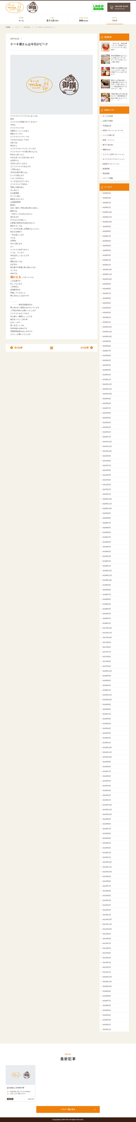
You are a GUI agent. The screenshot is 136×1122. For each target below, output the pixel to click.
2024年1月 (107, 322)
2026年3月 (107, 198)
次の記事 (85, 348)
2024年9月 (107, 284)
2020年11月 (107, 504)
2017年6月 (107, 657)
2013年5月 (107, 838)
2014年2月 (107, 795)
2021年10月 (107, 451)
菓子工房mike (108, 145)
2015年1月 (107, 743)
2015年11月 (107, 695)
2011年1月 (107, 972)
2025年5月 (107, 246)
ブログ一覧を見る (68, 1109)
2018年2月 (107, 618)
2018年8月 (107, 590)
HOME (8, 27)
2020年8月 (107, 518)
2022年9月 (107, 399)
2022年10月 (107, 394)
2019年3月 (107, 556)
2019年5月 (107, 547)
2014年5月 (107, 781)
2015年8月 (107, 709)
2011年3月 (107, 962)
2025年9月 (107, 226)
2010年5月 (107, 1010)
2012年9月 (107, 876)
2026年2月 (107, 203)
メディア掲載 (108, 178)
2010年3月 (107, 1020)
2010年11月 (107, 981)
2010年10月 (107, 986)
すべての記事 (108, 116)
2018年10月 (107, 580)
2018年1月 (107, 623)
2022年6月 (107, 413)
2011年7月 (107, 943)
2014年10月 (107, 757)
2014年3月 (107, 790)
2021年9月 (107, 456)
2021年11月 (107, 446)
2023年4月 (107, 365)
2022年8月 (107, 403)
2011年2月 (107, 967)
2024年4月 (107, 308)
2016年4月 (107, 685)
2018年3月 (107, 614)
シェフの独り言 (109, 135)
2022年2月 (107, 432)
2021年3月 (107, 485)
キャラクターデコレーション (114, 159)
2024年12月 (107, 269)
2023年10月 (107, 336)
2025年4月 (107, 250)
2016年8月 (107, 676)
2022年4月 (107, 422)
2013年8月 (107, 824)
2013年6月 (107, 833)
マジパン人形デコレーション (114, 154)
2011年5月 (107, 953)
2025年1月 (107, 265)
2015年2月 (107, 738)
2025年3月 (107, 255)
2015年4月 (107, 728)
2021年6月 (107, 470)
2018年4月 (107, 609)
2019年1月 (107, 566)
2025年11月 (107, 217)
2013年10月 (107, 814)
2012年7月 (107, 886)
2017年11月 (107, 633)
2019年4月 (107, 551)
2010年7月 (107, 1001)
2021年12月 (107, 442)
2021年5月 (107, 475)
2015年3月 (107, 733)
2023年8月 (107, 346)
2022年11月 (107, 389)
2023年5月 (107, 360)
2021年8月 (107, 461)
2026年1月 (107, 207)
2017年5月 (107, 661)
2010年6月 (107, 1005)
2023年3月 (107, 370)
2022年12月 (107, 384)
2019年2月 (107, 561)
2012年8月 (107, 881)
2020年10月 (107, 508)
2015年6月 (107, 719)
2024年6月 (107, 298)
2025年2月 (107, 260)
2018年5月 (107, 604)
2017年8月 (107, 647)
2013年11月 (107, 809)
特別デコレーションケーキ (113, 130)
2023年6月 (107, 355)
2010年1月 (107, 1029)
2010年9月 (107, 991)
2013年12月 (107, 805)
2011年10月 (107, 929)
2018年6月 (107, 599)
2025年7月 (107, 236)
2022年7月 (107, 408)
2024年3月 (107, 312)
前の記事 (18, 348)
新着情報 (27, 27)
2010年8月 (107, 996)
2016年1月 (107, 690)
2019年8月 (107, 532)
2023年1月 (107, 379)
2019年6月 (107, 542)
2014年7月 (107, 771)
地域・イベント (109, 140)
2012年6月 (107, 891)
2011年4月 (107, 958)
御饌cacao (107, 149)
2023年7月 (107, 351)
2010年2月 (107, 1024)
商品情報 (106, 173)
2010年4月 (107, 1015)
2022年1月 (107, 437)
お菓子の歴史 (108, 121)
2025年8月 (107, 231)
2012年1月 (107, 915)
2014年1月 (107, 800)
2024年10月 (107, 279)
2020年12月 (107, 499)
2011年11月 (107, 924)
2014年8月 (107, 766)
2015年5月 (107, 724)
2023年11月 (107, 332)
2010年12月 (107, 977)
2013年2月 (107, 852)
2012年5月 (107, 895)
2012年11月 (107, 867)
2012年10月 (107, 872)
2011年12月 (107, 919)
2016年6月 (107, 680)
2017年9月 (107, 642)
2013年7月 (107, 829)
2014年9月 (107, 762)
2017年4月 (107, 666)
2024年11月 (107, 274)
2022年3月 (107, 427)
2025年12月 (107, 212)
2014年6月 (107, 776)
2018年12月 (107, 571)
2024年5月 (107, 303)
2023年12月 (107, 327)
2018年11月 (107, 575)
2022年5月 (107, 418)
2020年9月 (107, 513)
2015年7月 (107, 714)
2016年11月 (107, 671)
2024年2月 (107, 317)
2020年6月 (107, 528)
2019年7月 (107, 537)
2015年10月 (107, 700)
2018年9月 (107, 585)
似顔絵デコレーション (111, 164)
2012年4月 (107, 900)
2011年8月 (107, 938)
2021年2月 (107, 489)
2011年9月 (107, 934)
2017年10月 (107, 637)
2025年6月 (107, 241)
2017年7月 (107, 652)
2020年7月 (107, 523)
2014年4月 (107, 786)
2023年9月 (107, 341)
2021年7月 (107, 465)
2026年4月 (107, 193)
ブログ (17, 27)
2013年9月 (107, 819)
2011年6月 (107, 948)
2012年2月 (107, 910)
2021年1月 (107, 494)
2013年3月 (107, 848)
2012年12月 (107, 862)
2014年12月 (107, 747)
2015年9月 (107, 704)
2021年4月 (107, 480)
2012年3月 (107, 905)
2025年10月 (107, 222)
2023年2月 (107, 375)
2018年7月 (107, 594)
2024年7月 (107, 293)
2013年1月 (107, 857)
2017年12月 (107, 628)
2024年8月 (107, 289)
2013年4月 (107, 843)
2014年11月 (107, 752)
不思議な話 (107, 126)
